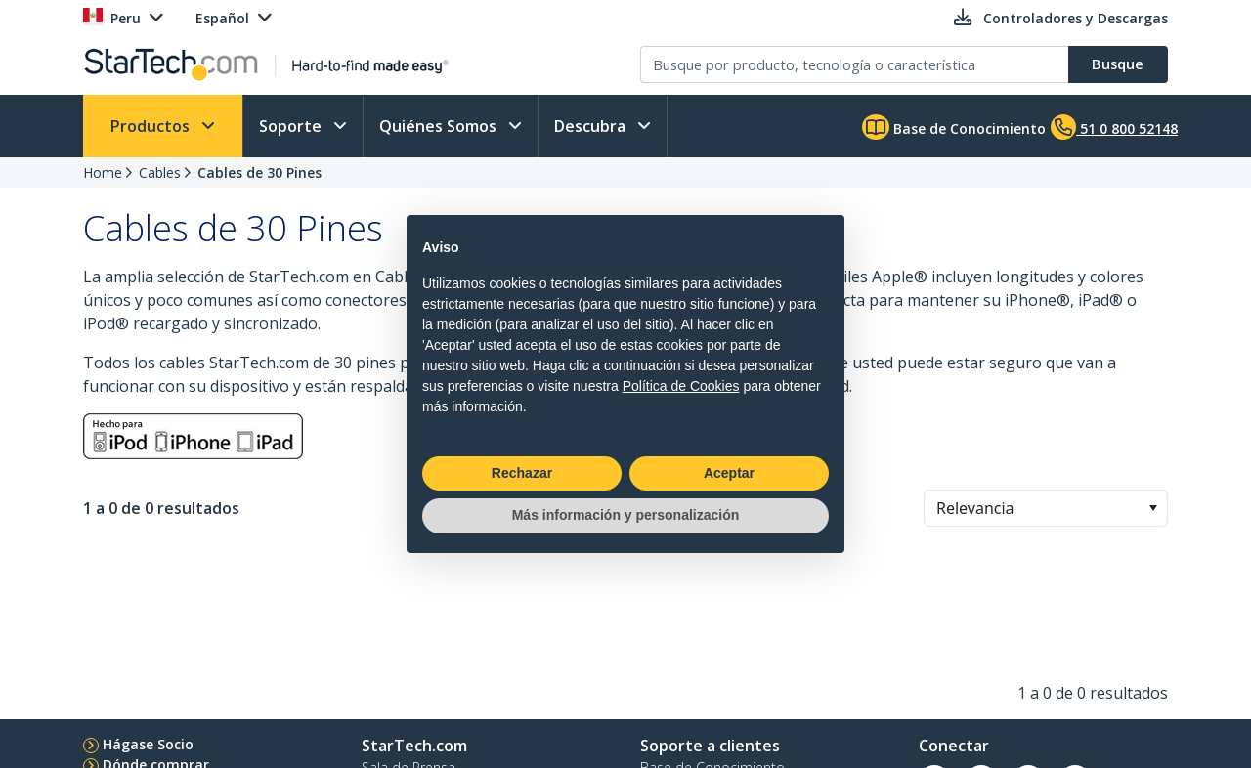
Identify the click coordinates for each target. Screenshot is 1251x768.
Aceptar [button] (729, 473)
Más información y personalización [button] (626, 515)
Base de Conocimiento (954, 127)
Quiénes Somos (439, 126)
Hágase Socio (148, 744)
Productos (152, 126)
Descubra (591, 126)
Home (102, 172)
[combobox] (1046, 508)
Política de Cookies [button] (681, 386)
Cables (160, 172)
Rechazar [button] (522, 473)
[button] (1153, 508)
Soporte (292, 126)
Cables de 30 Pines (259, 172)
